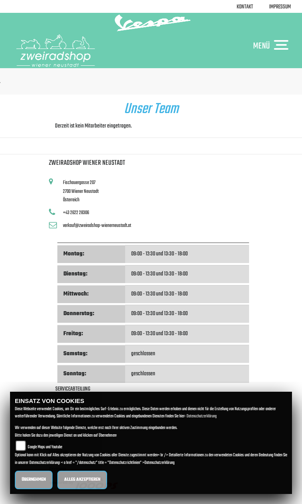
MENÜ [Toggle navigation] (272, 46)
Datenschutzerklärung (201, 416)
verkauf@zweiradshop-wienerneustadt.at (97, 225)
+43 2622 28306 (76, 212)
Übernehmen (34, 479)
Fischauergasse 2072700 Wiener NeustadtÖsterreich (81, 191)
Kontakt (245, 7)
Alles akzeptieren (82, 479)
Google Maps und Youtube (45, 447)
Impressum (280, 7)
